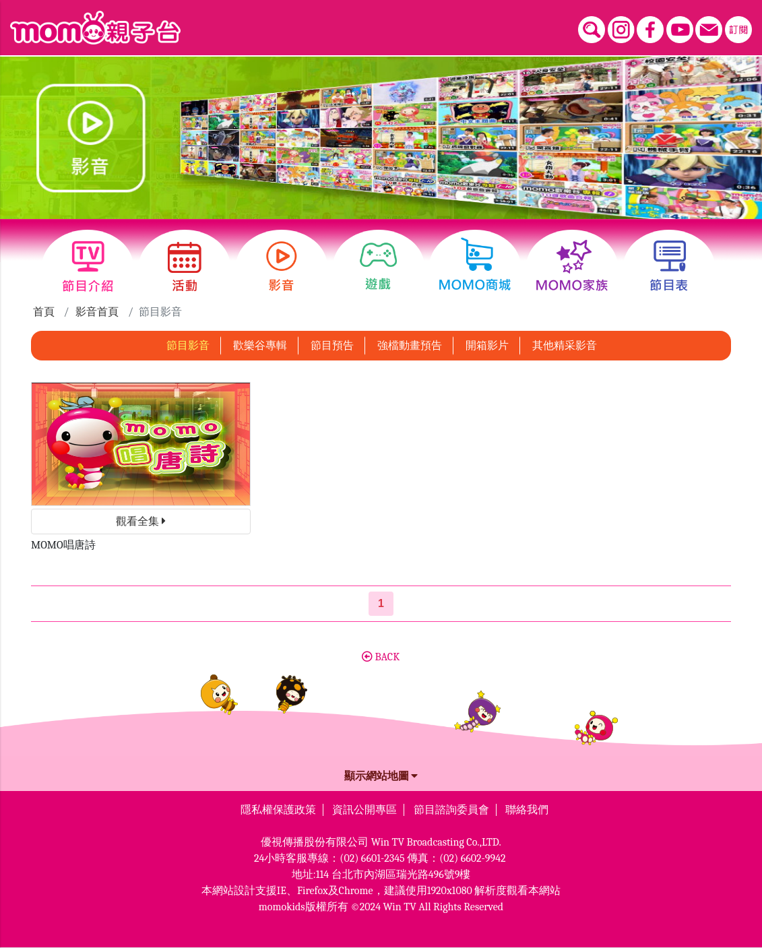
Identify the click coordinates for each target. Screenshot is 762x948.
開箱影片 (487, 346)
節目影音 (188, 346)
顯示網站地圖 (381, 776)
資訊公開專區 (364, 810)
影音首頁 (97, 312)
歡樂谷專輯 (260, 346)
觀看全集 (141, 521)
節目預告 (332, 346)
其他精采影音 (564, 346)
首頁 (44, 312)
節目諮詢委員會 (451, 810)
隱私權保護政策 (278, 810)
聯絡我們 (526, 810)
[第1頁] (381, 604)
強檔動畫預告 (409, 346)
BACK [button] (381, 657)
